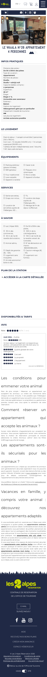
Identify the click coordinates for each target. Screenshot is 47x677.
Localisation (23, 12)
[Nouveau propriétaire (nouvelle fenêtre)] (13, 658)
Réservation (14, 12)
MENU (43, 2)
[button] (31, 4)
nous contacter (31, 473)
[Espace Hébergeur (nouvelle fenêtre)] (23, 646)
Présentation (19, 12)
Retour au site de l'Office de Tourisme (25, 666)
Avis (32, 12)
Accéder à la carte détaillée (24, 277)
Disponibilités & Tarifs (28, 12)
